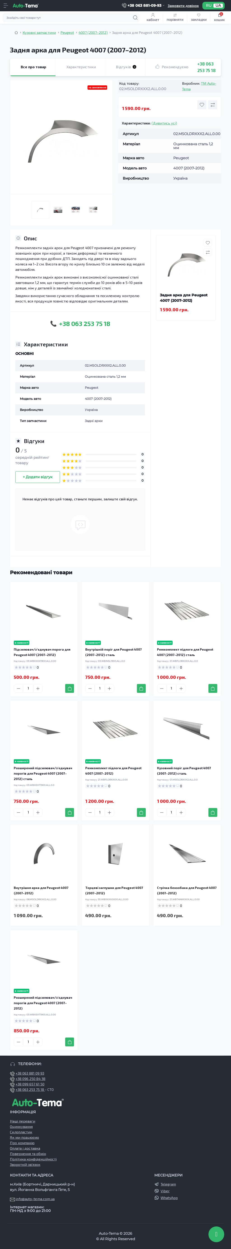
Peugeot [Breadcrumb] (67, 32)
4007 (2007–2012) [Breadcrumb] (93, 32)
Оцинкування (21, 1126)
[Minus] (18, 688)
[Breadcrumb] (16, 32)
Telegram (168, 1184)
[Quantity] (28, 688)
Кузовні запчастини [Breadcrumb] (39, 32)
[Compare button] (212, 104)
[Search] (135, 17)
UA (218, 6)
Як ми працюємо (24, 1137)
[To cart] (69, 688)
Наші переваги (22, 1121)
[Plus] (37, 688)
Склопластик (21, 1132)
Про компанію (22, 1143)
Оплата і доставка (25, 1148)
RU (209, 5)
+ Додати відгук (38, 477)
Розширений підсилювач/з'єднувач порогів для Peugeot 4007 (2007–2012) (43, 1003)
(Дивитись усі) (164, 123)
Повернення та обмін (28, 1153)
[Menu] (6, 5)
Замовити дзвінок (183, 5)
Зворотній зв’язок (25, 1164)
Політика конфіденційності (33, 1159)
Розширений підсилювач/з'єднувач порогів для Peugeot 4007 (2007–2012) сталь (43, 773)
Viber (165, 1191)
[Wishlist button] (201, 104)
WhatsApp (169, 1197)
